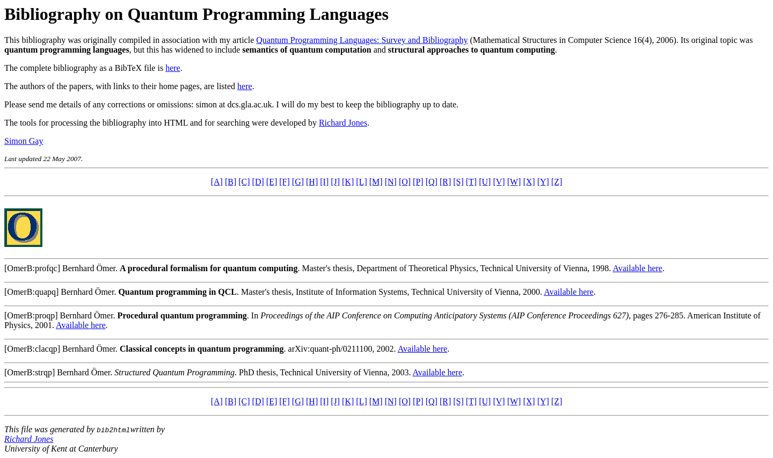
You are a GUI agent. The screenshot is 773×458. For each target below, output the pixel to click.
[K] (348, 181)
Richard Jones (343, 122)
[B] (230, 181)
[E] (271, 181)
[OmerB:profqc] (32, 268)
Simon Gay (23, 141)
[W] (514, 181)
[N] (391, 181)
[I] (324, 181)
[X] (529, 181)
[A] (217, 181)
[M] (376, 181)
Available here (637, 268)
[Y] (543, 181)
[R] (445, 181)
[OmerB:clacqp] (32, 348)
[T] (471, 181)
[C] (244, 181)
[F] (284, 181)
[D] (258, 181)
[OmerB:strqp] (29, 372)
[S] (458, 181)
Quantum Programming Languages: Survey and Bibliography (362, 40)
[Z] (556, 181)
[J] (335, 181)
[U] (485, 181)
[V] (499, 181)
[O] (405, 181)
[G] (298, 181)
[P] (418, 181)
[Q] (431, 181)
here (172, 67)
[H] (312, 181)
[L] (361, 181)
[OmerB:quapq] (31, 291)
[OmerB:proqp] (31, 315)
